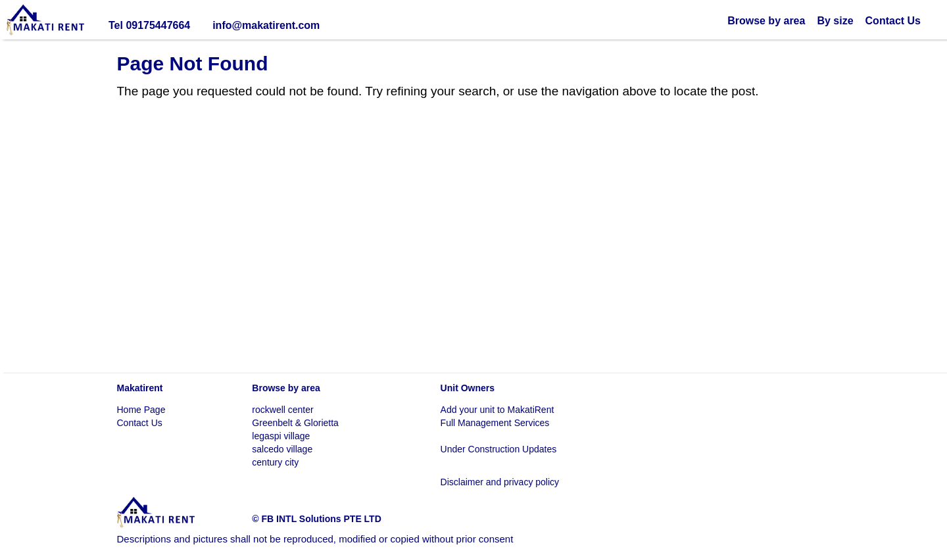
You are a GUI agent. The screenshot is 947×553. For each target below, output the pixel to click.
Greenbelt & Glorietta (295, 423)
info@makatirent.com (266, 25)
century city (275, 462)
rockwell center (282, 409)
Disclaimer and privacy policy (500, 482)
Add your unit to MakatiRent (497, 409)
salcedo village (282, 449)
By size (835, 20)
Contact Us (893, 20)
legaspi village (281, 436)
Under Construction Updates (499, 449)
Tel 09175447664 (149, 25)
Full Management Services (495, 423)
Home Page (141, 409)
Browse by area (766, 20)
